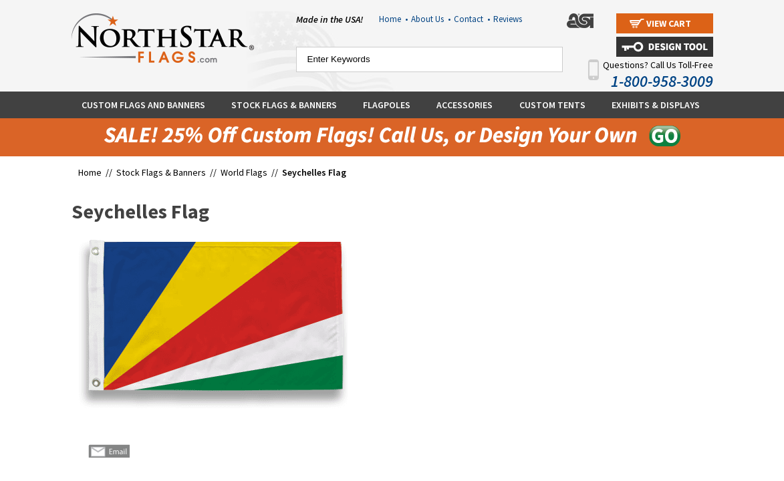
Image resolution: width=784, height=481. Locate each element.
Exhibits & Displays (656, 105)
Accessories (464, 105)
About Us (430, 19)
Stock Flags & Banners (284, 105)
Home (393, 19)
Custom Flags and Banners (143, 105)
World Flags (244, 172)
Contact (472, 19)
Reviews (507, 19)
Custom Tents (552, 105)
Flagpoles (386, 105)
